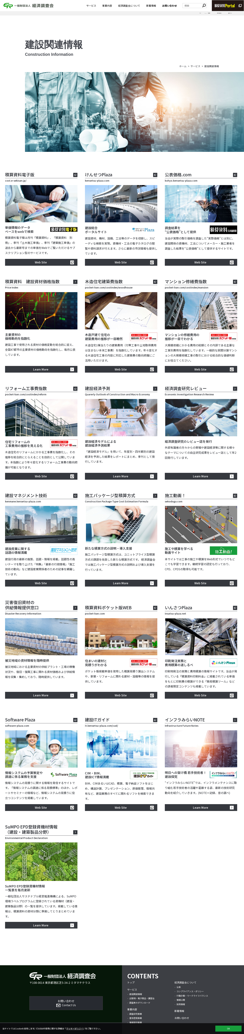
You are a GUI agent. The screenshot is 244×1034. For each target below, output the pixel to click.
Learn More (40, 369)
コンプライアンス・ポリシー (190, 991)
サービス (91, 6)
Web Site (41, 262)
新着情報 (151, 6)
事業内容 (107, 6)
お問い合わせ (169, 6)
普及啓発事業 (135, 1018)
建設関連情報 (156, 16)
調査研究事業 (135, 1013)
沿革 (179, 987)
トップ (131, 982)
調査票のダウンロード (219, 16)
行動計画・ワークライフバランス (192, 995)
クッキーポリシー (74, 1028)
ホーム (182, 66)
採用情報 (181, 1004)
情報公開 (181, 999)
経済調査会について (129, 6)
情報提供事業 (135, 1022)
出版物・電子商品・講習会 (185, 16)
